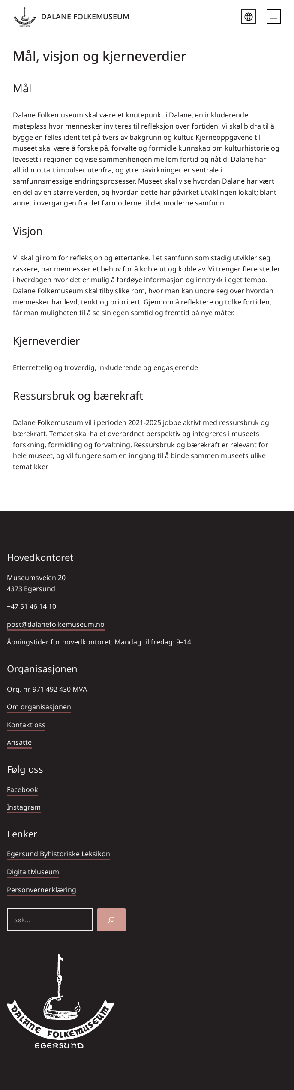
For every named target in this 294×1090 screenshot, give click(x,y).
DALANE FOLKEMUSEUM (85, 16)
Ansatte (19, 742)
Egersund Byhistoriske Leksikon (58, 853)
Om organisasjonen (39, 706)
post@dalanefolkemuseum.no (56, 624)
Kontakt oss (26, 724)
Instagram (24, 807)
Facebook (22, 789)
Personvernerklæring (41, 889)
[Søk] (111, 919)
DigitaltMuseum (33, 871)
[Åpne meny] (274, 16)
